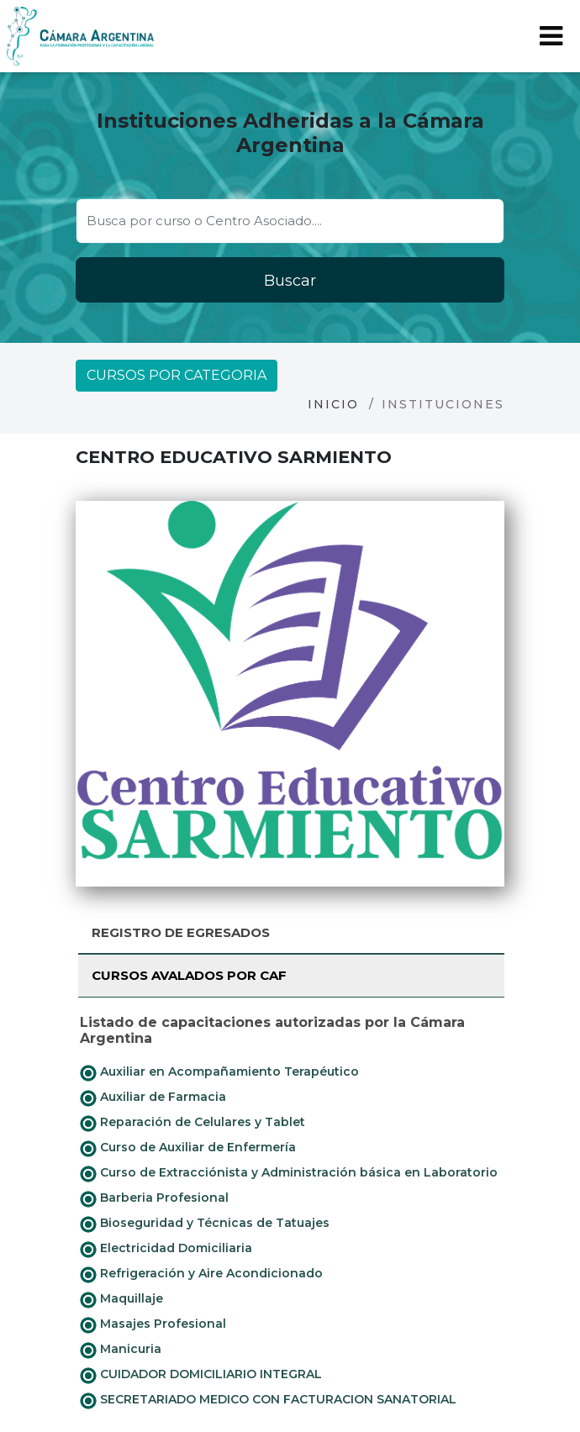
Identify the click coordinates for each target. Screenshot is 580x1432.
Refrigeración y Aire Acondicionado (201, 1274)
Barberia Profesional (154, 1198)
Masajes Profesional (153, 1324)
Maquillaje (121, 1299)
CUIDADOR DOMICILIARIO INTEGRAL (201, 1374)
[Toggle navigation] (551, 36)
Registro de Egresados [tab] (181, 932)
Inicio (333, 404)
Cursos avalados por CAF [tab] (189, 975)
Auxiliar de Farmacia (153, 1097)
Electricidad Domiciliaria (166, 1248)
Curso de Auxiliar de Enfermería (188, 1148)
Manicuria (120, 1349)
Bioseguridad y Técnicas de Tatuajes (205, 1223)
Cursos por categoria (176, 375)
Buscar (290, 280)
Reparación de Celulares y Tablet (192, 1122)
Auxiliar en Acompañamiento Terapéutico (219, 1072)
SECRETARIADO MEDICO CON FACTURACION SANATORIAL (268, 1400)
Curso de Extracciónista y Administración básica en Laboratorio (289, 1173)
